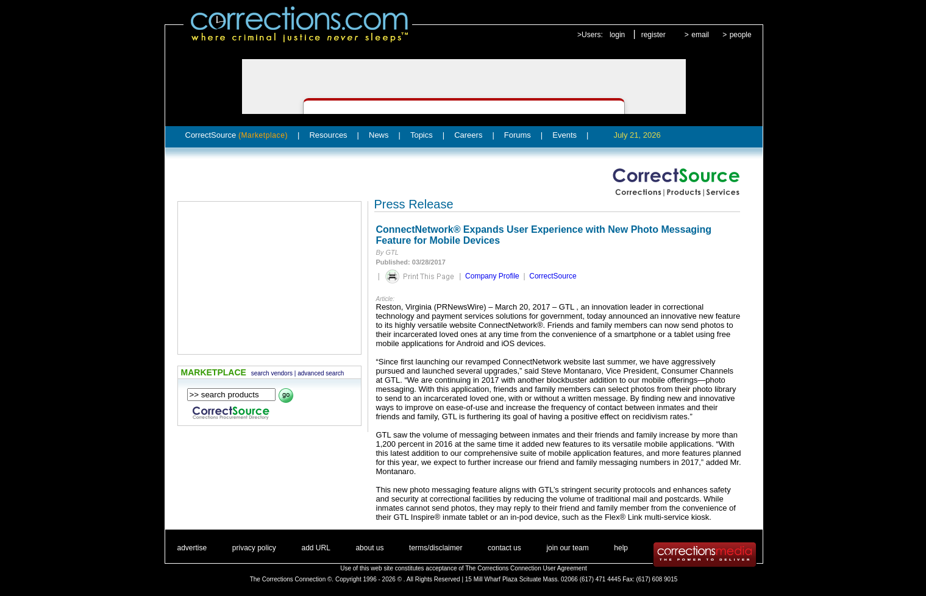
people (741, 34)
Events (564, 135)
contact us (504, 548)
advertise (192, 548)
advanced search (320, 373)
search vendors (272, 373)
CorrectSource (236, 135)
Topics (421, 135)
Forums (517, 135)
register (653, 34)
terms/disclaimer (435, 548)
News (379, 135)
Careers (468, 135)
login (617, 34)
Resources (328, 135)
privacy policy (254, 548)
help (621, 548)
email (700, 34)
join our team (567, 548)
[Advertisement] (269, 278)
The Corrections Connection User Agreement (526, 568)
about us (369, 548)
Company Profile (492, 276)
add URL (315, 548)
